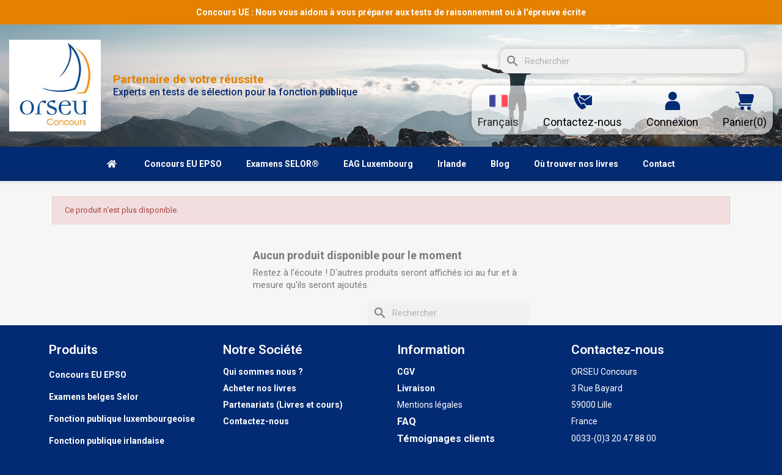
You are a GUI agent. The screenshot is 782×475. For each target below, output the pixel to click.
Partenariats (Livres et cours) (283, 405)
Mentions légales (429, 405)
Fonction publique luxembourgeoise (122, 419)
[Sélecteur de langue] (498, 110)
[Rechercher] (622, 61)
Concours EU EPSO (87, 375)
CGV (406, 372)
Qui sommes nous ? (263, 372)
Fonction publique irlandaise (106, 441)
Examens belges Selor (94, 397)
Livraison (416, 388)
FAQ (406, 421)
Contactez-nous (256, 421)
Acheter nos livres (259, 388)
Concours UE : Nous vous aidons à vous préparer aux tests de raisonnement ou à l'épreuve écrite (391, 12)
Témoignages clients (446, 438)
